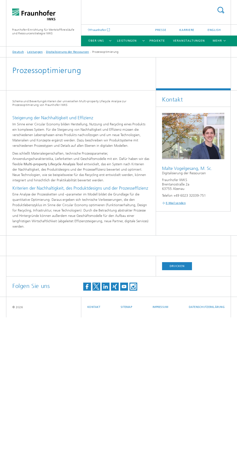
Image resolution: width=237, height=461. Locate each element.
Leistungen (127, 40)
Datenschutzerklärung (207, 450)
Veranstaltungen (189, 40)
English (214, 30)
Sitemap (126, 450)
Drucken (177, 409)
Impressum (160, 450)
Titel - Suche (221, 10)
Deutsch (18, 52)
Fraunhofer (98, 29)
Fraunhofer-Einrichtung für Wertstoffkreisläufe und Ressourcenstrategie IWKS (43, 31)
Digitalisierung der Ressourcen (67, 52)
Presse (160, 30)
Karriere (186, 30)
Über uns (96, 40)
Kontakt (93, 450)
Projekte (157, 40)
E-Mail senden (176, 203)
